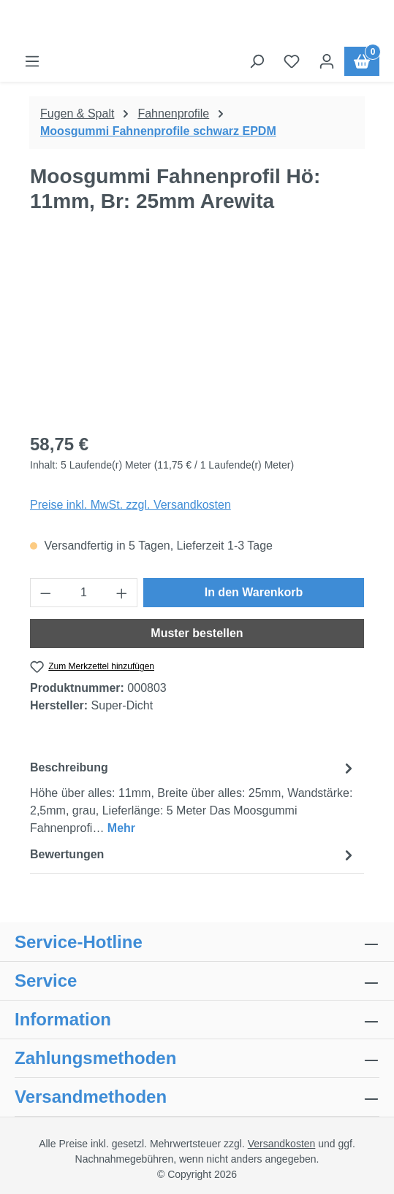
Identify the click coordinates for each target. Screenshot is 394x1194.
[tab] (193, 797)
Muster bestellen (197, 633)
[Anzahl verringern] (45, 592)
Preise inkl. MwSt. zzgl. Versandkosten (130, 504)
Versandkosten (282, 1143)
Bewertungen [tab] (193, 855)
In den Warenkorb (254, 592)
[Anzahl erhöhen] (122, 592)
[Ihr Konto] (326, 61)
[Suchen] (256, 61)
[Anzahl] (84, 592)
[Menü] (32, 61)
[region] (197, 337)
